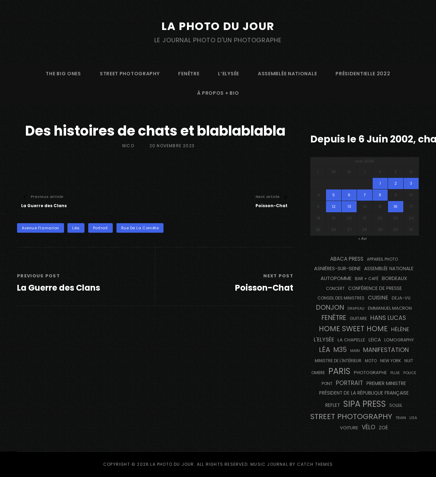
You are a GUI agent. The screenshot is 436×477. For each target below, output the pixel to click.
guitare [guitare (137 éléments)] (358, 318)
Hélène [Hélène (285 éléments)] (400, 329)
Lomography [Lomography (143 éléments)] (399, 340)
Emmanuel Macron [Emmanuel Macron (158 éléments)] (390, 308)
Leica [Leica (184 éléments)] (375, 339)
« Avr (362, 238)
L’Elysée (228, 73)
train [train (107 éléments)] (400, 417)
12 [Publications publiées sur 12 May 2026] (334, 206)
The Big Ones (63, 73)
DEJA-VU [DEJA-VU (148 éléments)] (401, 298)
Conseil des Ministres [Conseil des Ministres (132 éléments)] (340, 298)
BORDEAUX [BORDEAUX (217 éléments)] (394, 278)
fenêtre (188, 73)
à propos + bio (218, 93)
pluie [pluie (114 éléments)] (395, 372)
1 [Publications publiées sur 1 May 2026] (380, 183)
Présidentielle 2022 (363, 73)
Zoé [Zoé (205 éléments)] (383, 427)
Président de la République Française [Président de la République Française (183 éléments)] (364, 393)
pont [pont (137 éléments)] (327, 383)
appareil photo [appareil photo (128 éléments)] (382, 259)
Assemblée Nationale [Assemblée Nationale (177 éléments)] (389, 268)
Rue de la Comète (140, 228)
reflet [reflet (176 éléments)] (332, 405)
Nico (128, 146)
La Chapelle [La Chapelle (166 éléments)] (351, 340)
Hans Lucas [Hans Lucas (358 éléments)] (388, 318)
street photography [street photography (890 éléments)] (351, 416)
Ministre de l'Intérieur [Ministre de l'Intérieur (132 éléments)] (338, 361)
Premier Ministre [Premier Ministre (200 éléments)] (386, 383)
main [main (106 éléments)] (355, 350)
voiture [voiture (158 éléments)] (349, 428)
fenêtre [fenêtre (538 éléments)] (334, 317)
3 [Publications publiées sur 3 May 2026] (411, 183)
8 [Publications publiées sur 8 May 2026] (380, 195)
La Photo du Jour (218, 26)
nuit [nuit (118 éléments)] (408, 361)
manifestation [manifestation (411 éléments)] (386, 349)
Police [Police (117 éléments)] (409, 372)
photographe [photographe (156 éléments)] (370, 372)
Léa (76, 228)
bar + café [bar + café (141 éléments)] (366, 278)
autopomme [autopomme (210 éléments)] (336, 278)
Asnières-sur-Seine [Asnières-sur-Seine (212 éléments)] (337, 268)
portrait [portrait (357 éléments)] (349, 383)
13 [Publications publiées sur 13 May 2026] (349, 206)
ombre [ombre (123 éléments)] (318, 372)
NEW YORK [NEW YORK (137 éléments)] (390, 361)
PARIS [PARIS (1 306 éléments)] (339, 371)
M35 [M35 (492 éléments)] (340, 349)
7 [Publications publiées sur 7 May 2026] (364, 195)
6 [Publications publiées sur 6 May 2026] (349, 195)
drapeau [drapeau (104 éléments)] (355, 308)
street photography (130, 73)
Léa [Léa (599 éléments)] (324, 349)
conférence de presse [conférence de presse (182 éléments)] (375, 288)
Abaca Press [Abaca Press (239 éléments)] (346, 258)
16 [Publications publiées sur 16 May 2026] (395, 206)
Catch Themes (315, 464)
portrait (100, 228)
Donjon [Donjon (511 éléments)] (330, 307)
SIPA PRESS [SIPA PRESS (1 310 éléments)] (364, 404)
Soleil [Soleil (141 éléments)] (395, 405)
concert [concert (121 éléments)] (335, 288)
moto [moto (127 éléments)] (371, 361)
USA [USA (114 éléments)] (413, 417)
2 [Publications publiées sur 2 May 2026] (395, 183)
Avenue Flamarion (40, 228)
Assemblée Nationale (287, 73)
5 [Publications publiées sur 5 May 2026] (333, 195)
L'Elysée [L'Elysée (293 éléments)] (324, 339)
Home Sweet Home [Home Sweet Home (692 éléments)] (353, 329)
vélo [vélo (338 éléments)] (368, 427)
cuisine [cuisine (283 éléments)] (378, 298)
